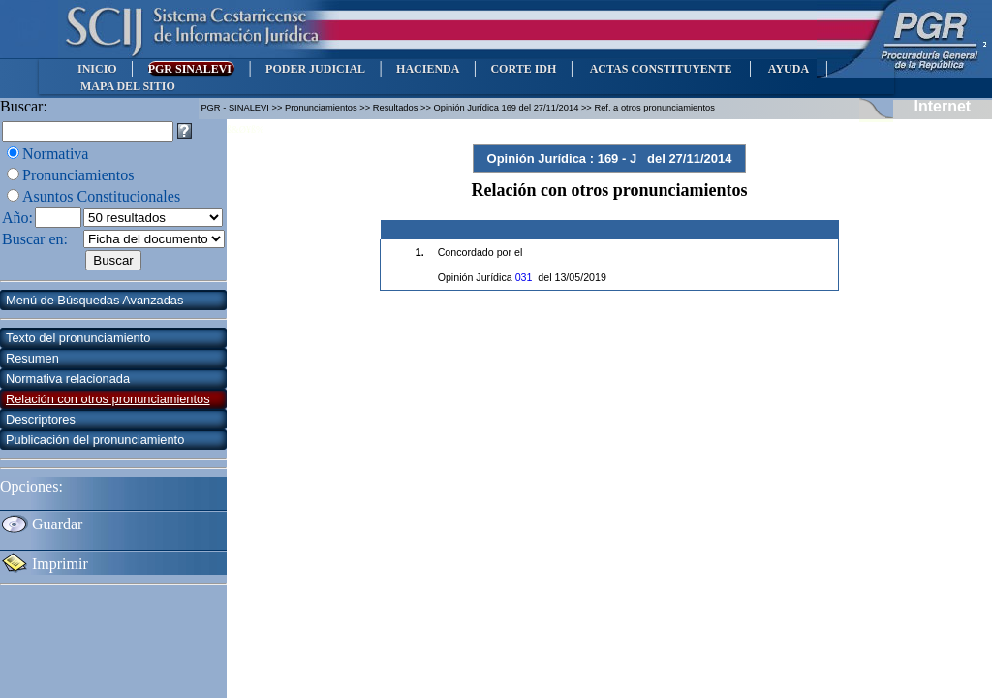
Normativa (55, 153)
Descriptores (41, 419)
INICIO (97, 69)
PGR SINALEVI (191, 69)
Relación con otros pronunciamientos (108, 399)
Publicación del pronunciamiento (95, 439)
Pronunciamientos (78, 175)
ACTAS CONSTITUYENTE (660, 69)
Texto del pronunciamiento (78, 338)
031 (524, 277)
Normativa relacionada (68, 378)
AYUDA (788, 69)
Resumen (32, 358)
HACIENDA (427, 69)
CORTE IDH (523, 69)
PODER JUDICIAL (315, 69)
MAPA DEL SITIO (128, 86)
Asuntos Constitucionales (101, 196)
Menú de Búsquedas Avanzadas (94, 300)
